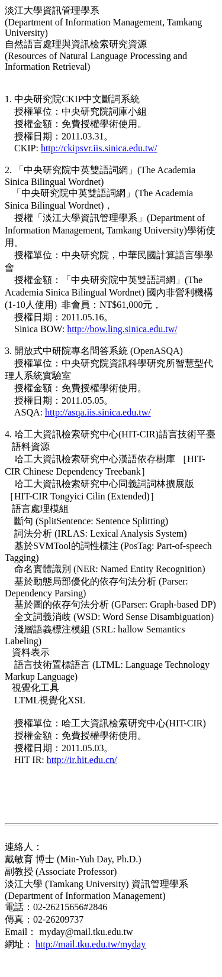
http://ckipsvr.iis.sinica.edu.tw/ (99, 148)
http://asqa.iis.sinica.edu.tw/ (98, 412)
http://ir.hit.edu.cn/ (82, 760)
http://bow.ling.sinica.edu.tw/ (122, 329)
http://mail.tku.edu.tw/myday (91, 944)
